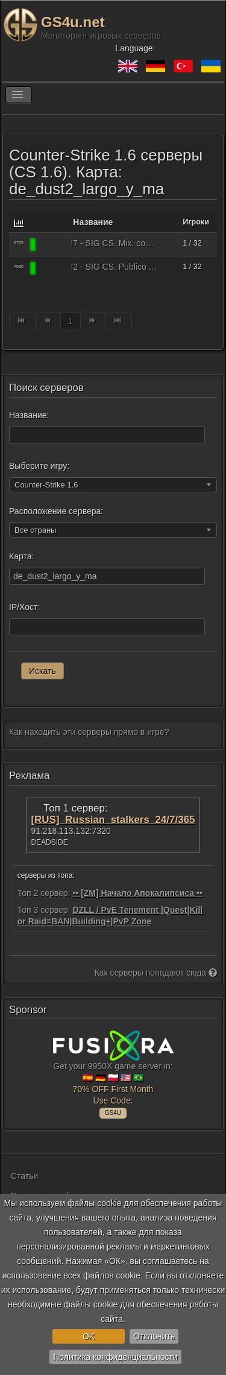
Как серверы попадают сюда (155, 972)
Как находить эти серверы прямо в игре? (89, 732)
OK (89, 1336)
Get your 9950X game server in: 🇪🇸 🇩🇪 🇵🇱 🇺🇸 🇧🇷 (113, 1072)
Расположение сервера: (56, 511)
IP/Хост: (24, 607)
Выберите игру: (39, 466)
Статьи (24, 1176)
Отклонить (154, 1336)
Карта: (21, 556)
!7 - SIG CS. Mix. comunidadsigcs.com (114, 243)
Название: (29, 415)
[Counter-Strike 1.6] (52, 244)
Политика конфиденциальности (115, 1357)
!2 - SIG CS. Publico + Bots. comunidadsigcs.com (114, 267)
